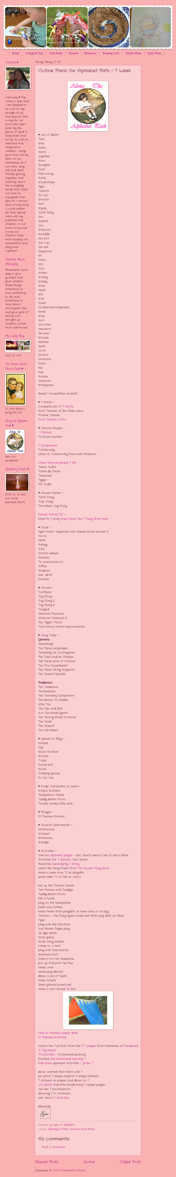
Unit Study (56, 53)
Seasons (73, 53)
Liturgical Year (34, 53)
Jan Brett (45, 1085)
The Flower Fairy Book (93, 868)
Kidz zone (45, 1063)
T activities (61, 1098)
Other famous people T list (57, 463)
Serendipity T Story (65, 864)
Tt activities (46, 1054)
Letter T (87, 1063)
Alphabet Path (58, 1129)
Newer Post (46, 1162)
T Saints (67, 406)
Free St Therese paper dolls (58, 1033)
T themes (64, 860)
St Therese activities (52, 1037)
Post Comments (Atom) (69, 1170)
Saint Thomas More (52, 419)
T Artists (45, 432)
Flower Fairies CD (51, 514)
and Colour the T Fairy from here (84, 519)
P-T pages (89, 1046)
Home (15, 53)
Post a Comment (53, 1147)
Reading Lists (111, 53)
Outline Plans (133, 53)
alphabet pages (60, 855)
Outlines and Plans (81, 1129)
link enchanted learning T (68, 1059)
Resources (90, 53)
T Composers (47, 445)
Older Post (130, 1162)
